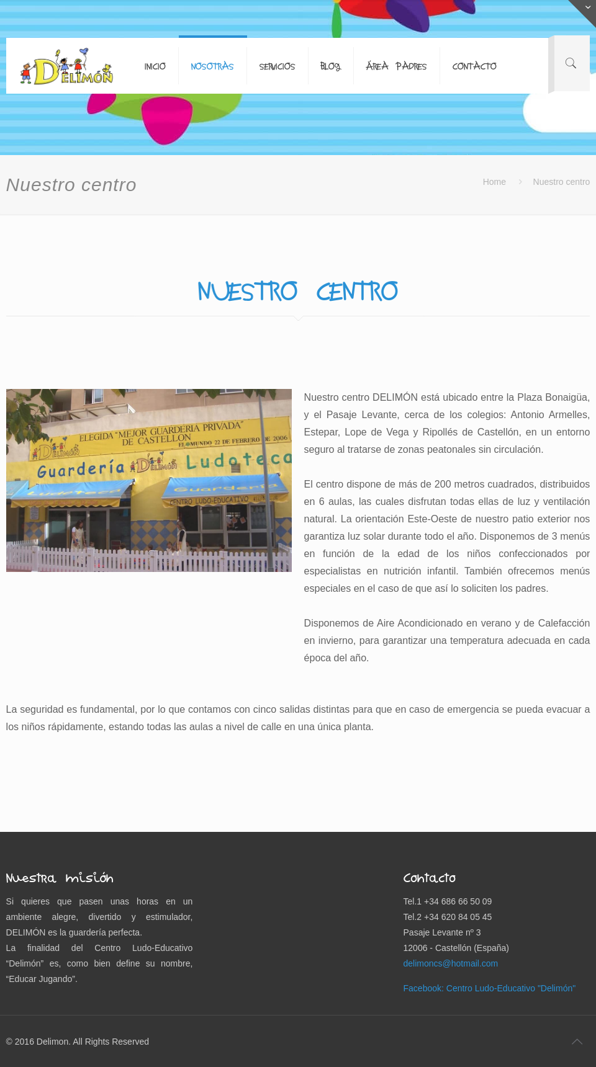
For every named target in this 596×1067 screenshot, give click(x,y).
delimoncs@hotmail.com (451, 963)
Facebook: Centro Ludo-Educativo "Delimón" (490, 988)
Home (494, 182)
